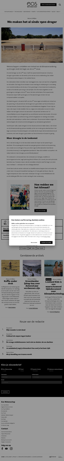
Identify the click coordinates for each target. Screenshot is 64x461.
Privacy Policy (46, 236)
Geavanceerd (34, 242)
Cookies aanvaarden (46, 242)
